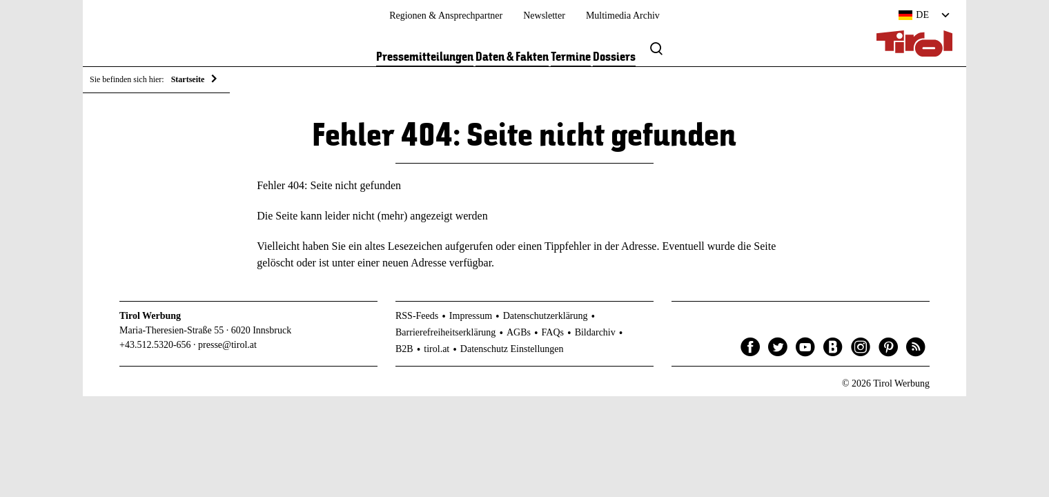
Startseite (188, 79)
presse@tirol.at (227, 347)
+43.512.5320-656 (155, 347)
